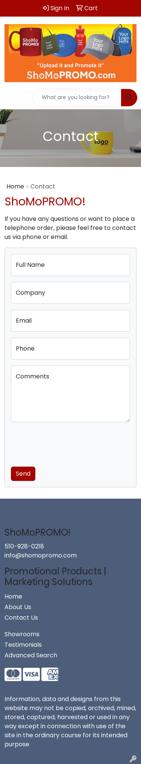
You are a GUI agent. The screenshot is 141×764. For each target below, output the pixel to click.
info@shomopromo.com (41, 555)
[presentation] (68, 443)
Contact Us (21, 617)
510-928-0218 (24, 546)
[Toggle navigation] (12, 97)
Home (15, 186)
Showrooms (22, 634)
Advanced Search (31, 655)
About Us (18, 607)
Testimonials (23, 644)
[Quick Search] (76, 97)
